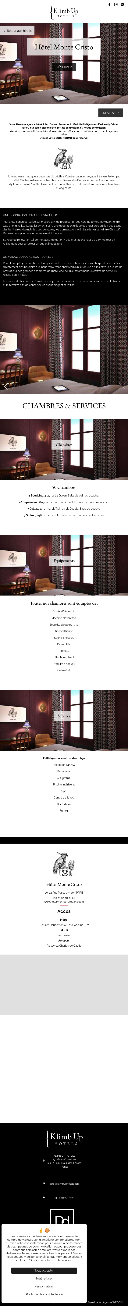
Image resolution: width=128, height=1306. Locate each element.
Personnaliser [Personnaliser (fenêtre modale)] (44, 1286)
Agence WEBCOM (113, 1302)
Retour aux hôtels (17, 31)
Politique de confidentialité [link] (44, 1294)
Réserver (64, 67)
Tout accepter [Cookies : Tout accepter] (44, 1270)
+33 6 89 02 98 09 (64, 1197)
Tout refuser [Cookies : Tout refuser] (44, 1278)
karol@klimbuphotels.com (64, 1183)
